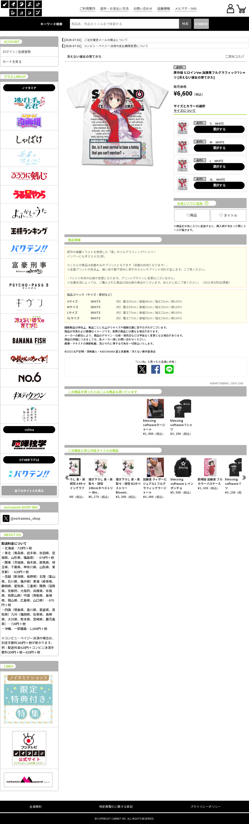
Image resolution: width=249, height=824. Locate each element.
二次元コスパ (234, 56)
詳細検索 (201, 24)
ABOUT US (12, 534)
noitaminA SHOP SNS (21, 507)
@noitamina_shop (21, 518)
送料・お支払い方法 (114, 8)
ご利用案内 (87, 8)
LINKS (8, 666)
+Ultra (29, 430)
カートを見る (12, 61)
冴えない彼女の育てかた (84, 56)
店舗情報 (163, 8)
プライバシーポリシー (205, 806)
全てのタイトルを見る (29, 490)
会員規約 (35, 806)
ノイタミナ (29, 88)
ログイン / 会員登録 (17, 51)
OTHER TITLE (29, 460)
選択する (219, 129)
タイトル (228, 215)
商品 (192, 215)
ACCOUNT (12, 41)
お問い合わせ (142, 8)
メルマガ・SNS (186, 8)
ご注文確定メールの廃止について (106, 40)
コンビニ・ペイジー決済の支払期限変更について (116, 46)
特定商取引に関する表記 (116, 806)
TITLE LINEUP (15, 76)
